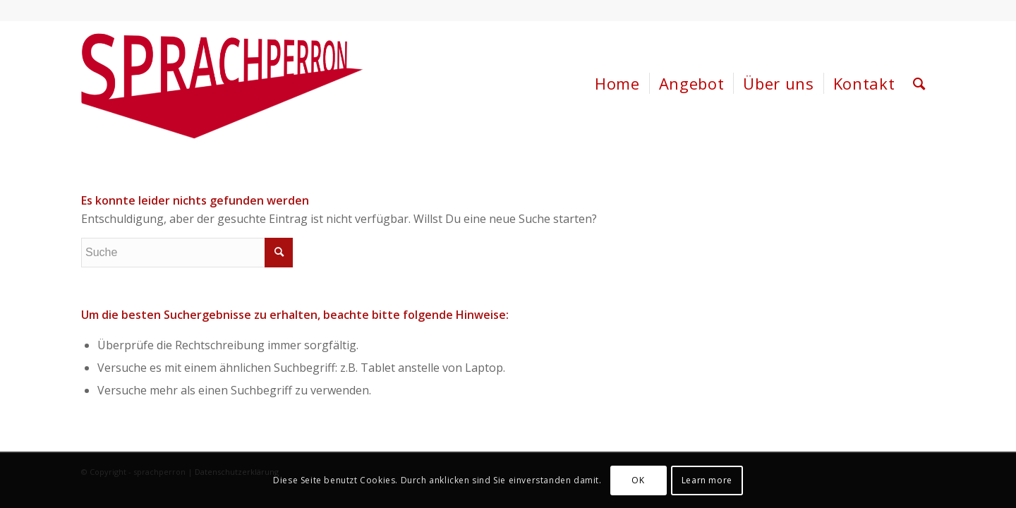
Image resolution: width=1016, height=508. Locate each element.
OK (637, 480)
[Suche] (919, 83)
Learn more (707, 480)
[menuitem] (617, 83)
